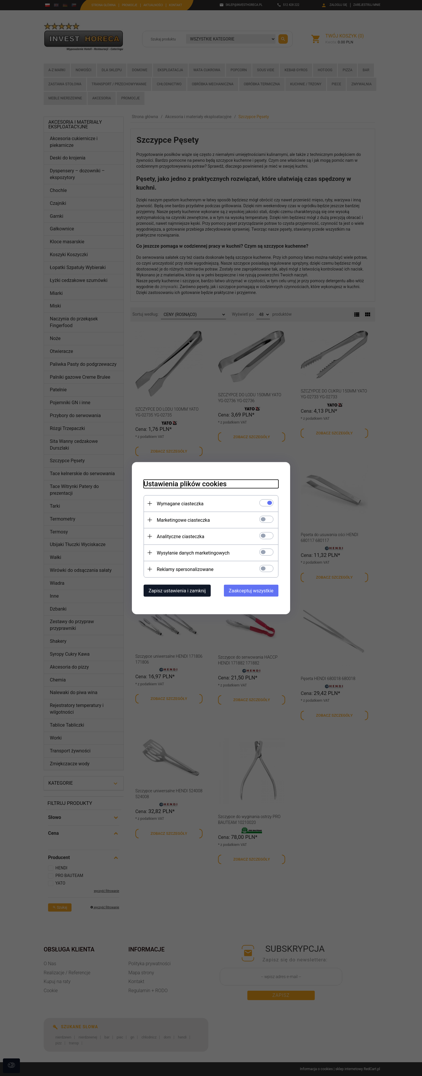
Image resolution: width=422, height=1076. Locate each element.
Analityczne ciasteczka (180, 536)
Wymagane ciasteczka (180, 503)
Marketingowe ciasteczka (183, 520)
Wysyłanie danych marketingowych (193, 552)
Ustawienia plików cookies (185, 484)
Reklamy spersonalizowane (185, 569)
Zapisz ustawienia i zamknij (177, 590)
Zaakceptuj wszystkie (251, 590)
